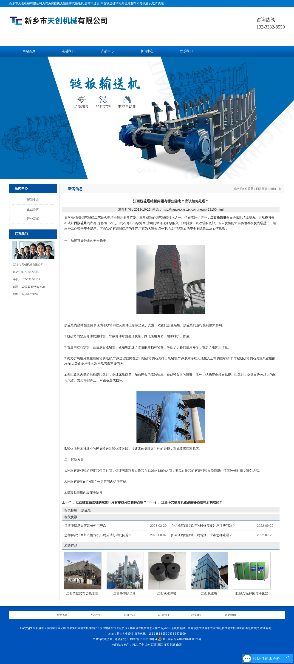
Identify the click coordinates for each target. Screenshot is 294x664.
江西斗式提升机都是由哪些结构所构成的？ (191, 502)
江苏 (154, 644)
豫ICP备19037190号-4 (143, 639)
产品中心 (107, 51)
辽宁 (141, 644)
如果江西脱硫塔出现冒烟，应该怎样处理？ (201, 535)
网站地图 (230, 615)
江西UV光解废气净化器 (251, 593)
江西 (166, 644)
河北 (135, 644)
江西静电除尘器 (124, 593)
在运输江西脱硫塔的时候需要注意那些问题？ (203, 525)
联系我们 (186, 51)
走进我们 (68, 51)
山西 (179, 644)
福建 (172, 644)
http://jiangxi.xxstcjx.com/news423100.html (193, 209)
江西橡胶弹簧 (166, 593)
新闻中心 (147, 51)
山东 (147, 644)
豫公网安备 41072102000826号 (179, 639)
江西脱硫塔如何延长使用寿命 (85, 525)
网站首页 (29, 51)
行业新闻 (33, 218)
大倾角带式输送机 (72, 3)
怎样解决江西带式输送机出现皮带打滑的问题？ (98, 535)
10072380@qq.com (33, 286)
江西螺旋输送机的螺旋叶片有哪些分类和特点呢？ (111, 502)
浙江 (160, 644)
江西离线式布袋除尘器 (82, 593)
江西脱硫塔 (209, 593)
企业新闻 (33, 209)
